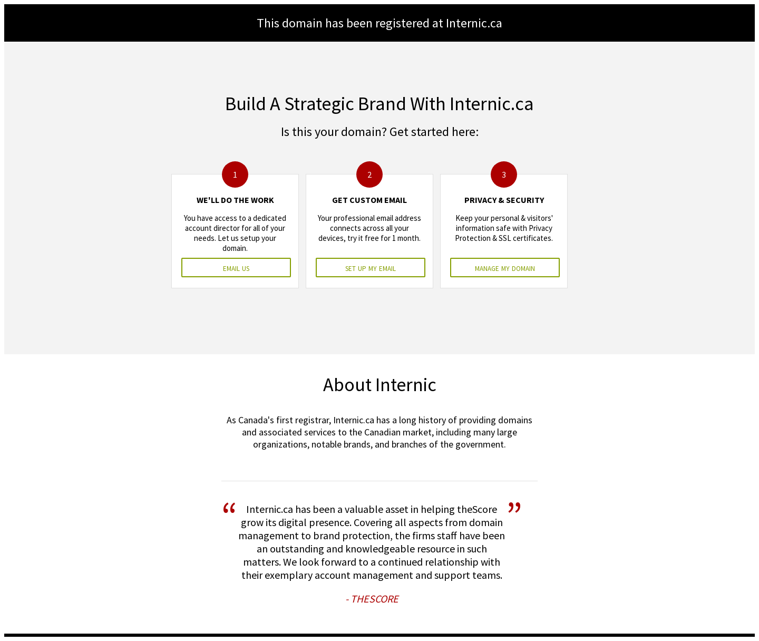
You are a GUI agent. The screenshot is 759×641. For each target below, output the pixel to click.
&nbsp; (379, 320)
